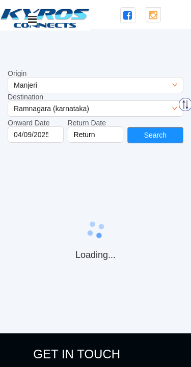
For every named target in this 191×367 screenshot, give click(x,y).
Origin (17, 73)
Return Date (87, 122)
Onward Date (28, 122)
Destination (25, 96)
